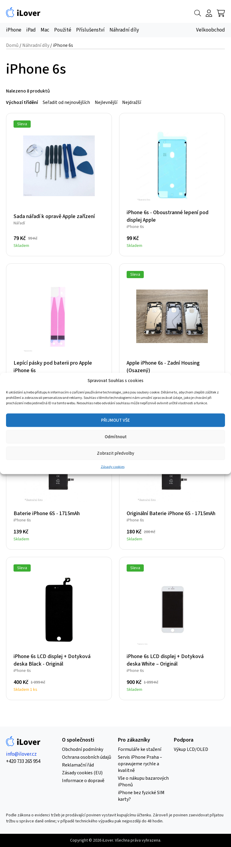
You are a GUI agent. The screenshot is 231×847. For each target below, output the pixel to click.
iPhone (13, 30)
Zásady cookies (113, 466)
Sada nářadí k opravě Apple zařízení (54, 216)
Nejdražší (131, 102)
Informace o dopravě (83, 780)
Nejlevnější (106, 102)
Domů (12, 45)
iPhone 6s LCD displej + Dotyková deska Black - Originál (52, 660)
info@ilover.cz (21, 754)
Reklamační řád (78, 765)
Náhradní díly (124, 30)
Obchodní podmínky (82, 749)
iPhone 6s (135, 227)
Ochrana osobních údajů (86, 757)
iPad (31, 30)
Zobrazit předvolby (115, 453)
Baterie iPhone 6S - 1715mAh (47, 513)
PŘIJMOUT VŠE (115, 420)
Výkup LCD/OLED (191, 749)
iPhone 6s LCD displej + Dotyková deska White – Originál (165, 660)
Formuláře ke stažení (139, 749)
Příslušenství (90, 30)
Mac (45, 30)
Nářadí (19, 223)
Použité (62, 30)
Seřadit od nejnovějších (66, 102)
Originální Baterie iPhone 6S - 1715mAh (171, 513)
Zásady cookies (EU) (82, 773)
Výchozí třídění (22, 102)
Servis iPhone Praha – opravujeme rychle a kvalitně (140, 764)
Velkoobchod (210, 30)
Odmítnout (116, 436)
